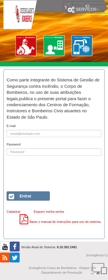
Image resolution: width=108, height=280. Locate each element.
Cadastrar (13, 211)
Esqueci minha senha (49, 211)
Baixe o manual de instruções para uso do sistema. (60, 221)
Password (13, 144)
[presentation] (50, 171)
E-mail (11, 126)
